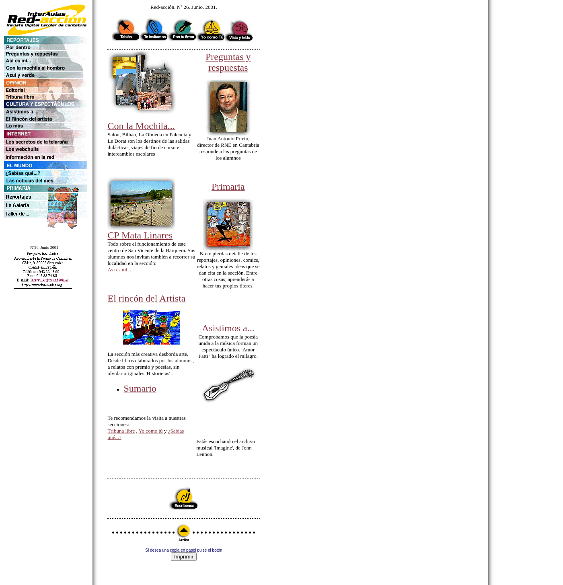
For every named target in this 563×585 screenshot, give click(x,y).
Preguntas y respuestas (228, 62)
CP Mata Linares (140, 235)
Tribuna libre (121, 431)
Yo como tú (151, 431)
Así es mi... (119, 270)
